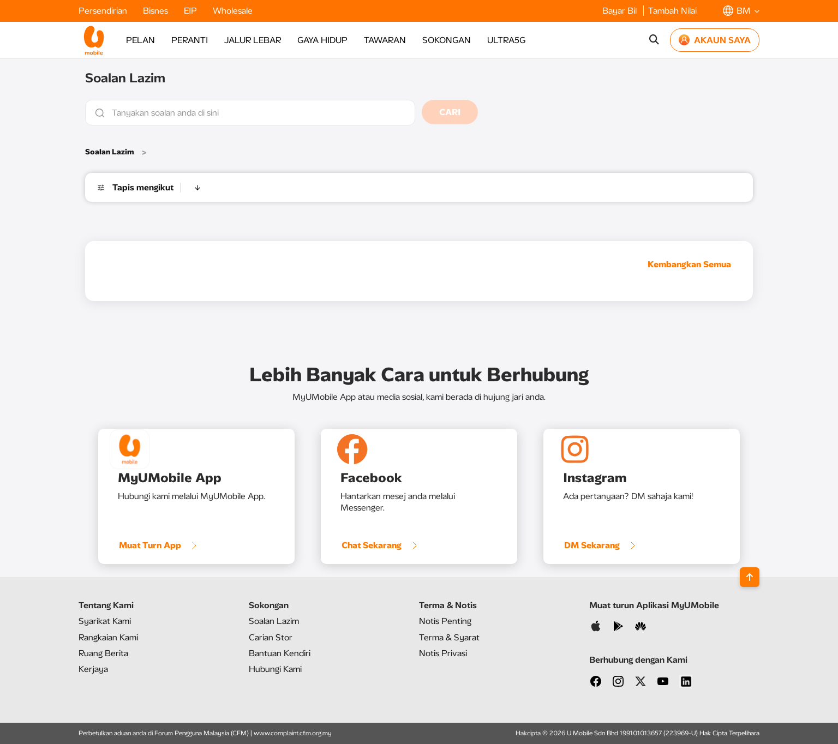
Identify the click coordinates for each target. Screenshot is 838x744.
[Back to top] (749, 577)
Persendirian (104, 10)
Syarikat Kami (105, 621)
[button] (741, 10)
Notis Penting (445, 621)
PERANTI (189, 40)
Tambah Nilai (672, 10)
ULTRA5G (506, 40)
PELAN (140, 40)
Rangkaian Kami (108, 637)
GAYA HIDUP (322, 40)
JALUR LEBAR (252, 40)
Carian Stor (270, 637)
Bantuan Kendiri (279, 653)
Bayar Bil (620, 10)
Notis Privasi (443, 653)
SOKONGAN (446, 40)
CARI (449, 112)
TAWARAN (385, 40)
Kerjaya (93, 669)
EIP (191, 10)
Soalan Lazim (109, 152)
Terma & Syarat (449, 637)
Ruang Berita (103, 653)
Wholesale (233, 10)
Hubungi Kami (275, 669)
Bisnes (156, 10)
